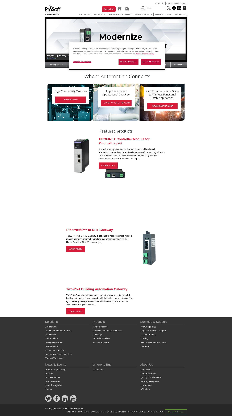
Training (144, 338)
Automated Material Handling (58, 330)
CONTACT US (97, 412)
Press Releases (52, 381)
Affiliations (145, 389)
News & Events (143, 14)
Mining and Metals (53, 342)
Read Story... (52, 58)
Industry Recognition (150, 381)
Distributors (98, 369)
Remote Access (100, 327)
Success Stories (52, 377)
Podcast (49, 373)
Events (48, 389)
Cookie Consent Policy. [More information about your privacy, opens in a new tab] (145, 54)
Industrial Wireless (101, 338)
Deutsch (176, 3)
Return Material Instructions (153, 342)
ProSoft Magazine (53, 385)
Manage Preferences (176, 412)
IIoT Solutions (51, 338)
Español (183, 3)
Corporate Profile (148, 373)
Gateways (97, 334)
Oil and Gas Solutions (55, 350)
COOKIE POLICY (155, 412)
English (157, 3)
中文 (163, 3)
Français (169, 3)
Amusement (51, 327)
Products (99, 14)
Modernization (51, 346)
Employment (146, 385)
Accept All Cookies (150, 62)
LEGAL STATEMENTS (116, 412)
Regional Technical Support (153, 330)
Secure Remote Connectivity (58, 354)
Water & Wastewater (54, 358)
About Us (180, 14)
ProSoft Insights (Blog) (55, 369)
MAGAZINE (83, 412)
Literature (145, 346)
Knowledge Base (148, 327)
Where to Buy (163, 14)
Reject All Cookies (128, 62)
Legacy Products (148, 334)
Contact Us (109, 9)
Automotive (50, 334)
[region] (117, 56)
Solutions (84, 14)
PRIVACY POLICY (136, 412)
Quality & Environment (151, 377)
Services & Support (120, 14)
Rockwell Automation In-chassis (107, 330)
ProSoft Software (101, 342)
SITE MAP (71, 412)
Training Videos (56, 65)
